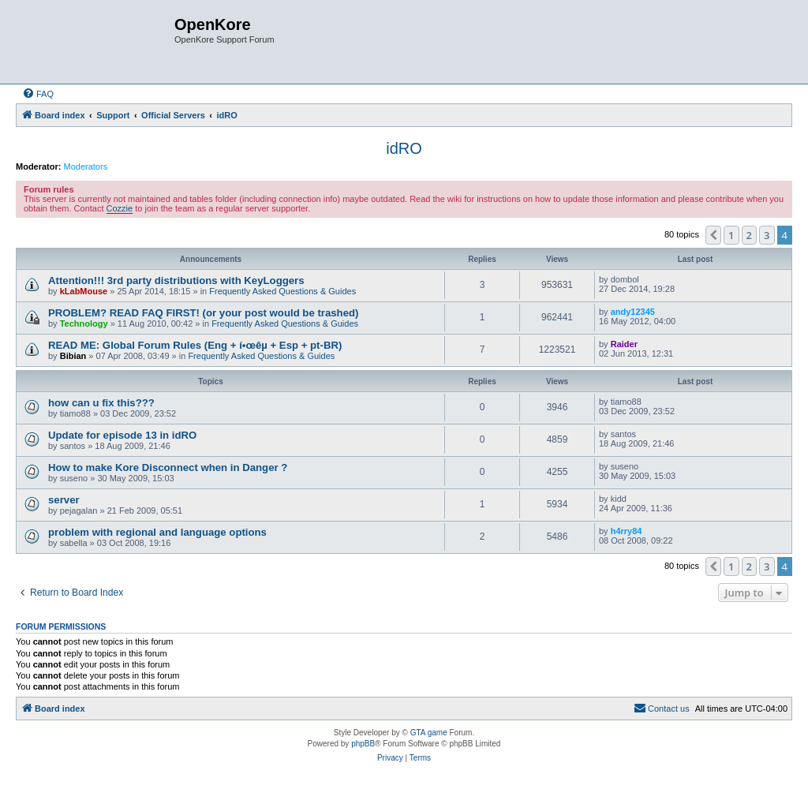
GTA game (428, 732)
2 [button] (749, 235)
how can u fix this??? (101, 403)
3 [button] (766, 235)
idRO (404, 148)
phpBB (363, 743)
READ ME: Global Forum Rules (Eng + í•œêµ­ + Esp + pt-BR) (195, 345)
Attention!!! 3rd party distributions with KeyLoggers (176, 280)
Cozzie (120, 208)
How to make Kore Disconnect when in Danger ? (167, 467)
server (64, 500)
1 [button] (731, 235)
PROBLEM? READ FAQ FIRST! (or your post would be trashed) (203, 313)
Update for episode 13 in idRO (122, 435)
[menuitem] (38, 93)
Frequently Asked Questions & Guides (282, 291)
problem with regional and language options (157, 532)
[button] (713, 235)
